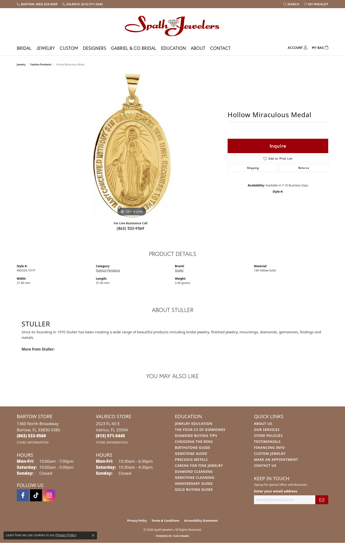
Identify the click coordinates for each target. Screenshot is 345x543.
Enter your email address (275, 491)
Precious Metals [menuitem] (191, 459)
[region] (132, 145)
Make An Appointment (276, 459)
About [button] (198, 48)
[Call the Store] (31, 436)
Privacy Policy (137, 521)
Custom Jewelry (270, 453)
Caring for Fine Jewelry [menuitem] (199, 465)
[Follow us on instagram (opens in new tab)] (49, 495)
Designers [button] (94, 48)
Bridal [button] (24, 48)
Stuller (179, 270)
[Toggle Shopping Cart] (320, 47)
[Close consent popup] (93, 535)
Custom (69, 48)
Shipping (253, 168)
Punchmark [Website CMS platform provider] (181, 536)
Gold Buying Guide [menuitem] (194, 489)
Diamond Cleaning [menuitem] (194, 471)
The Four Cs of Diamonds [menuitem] (200, 429)
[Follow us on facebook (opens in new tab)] (23, 495)
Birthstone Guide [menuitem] (192, 447)
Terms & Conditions (165, 521)
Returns (303, 168)
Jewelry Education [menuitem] (194, 423)
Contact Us (265, 465)
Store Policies (268, 435)
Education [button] (173, 48)
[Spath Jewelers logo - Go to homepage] (172, 25)
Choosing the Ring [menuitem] (194, 441)
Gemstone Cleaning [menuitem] (194, 477)
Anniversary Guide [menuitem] (194, 483)
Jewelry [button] (45, 48)
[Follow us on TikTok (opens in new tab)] (36, 495)
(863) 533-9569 (130, 228)
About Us (263, 423)
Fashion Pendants (41, 64)
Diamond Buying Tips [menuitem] (196, 435)
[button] (291, 4)
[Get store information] (33, 442)
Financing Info (269, 447)
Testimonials (267, 441)
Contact (220, 48)
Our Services (267, 429)
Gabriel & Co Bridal (133, 48)
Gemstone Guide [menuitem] (191, 453)
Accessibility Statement (201, 521)
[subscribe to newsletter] (321, 499)
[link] (37, 4)
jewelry (21, 64)
